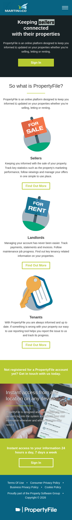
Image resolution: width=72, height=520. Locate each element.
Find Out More (36, 186)
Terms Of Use (15, 482)
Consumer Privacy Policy (45, 482)
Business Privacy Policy (24, 487)
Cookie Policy (53, 487)
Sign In (36, 62)
